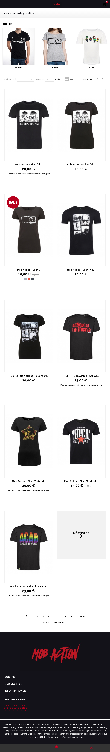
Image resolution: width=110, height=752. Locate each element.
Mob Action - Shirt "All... (29, 164)
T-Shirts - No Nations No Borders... (28, 376)
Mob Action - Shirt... (28, 269)
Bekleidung (19, 13)
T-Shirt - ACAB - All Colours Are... (29, 586)
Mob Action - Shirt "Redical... (81, 481)
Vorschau (40, 79)
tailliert (54, 68)
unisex (18, 68)
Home (6, 13)
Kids (91, 68)
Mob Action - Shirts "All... (81, 164)
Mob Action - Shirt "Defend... (29, 481)
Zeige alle (87, 79)
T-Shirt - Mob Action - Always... (81, 376)
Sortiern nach (10, 79)
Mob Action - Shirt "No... (81, 269)
